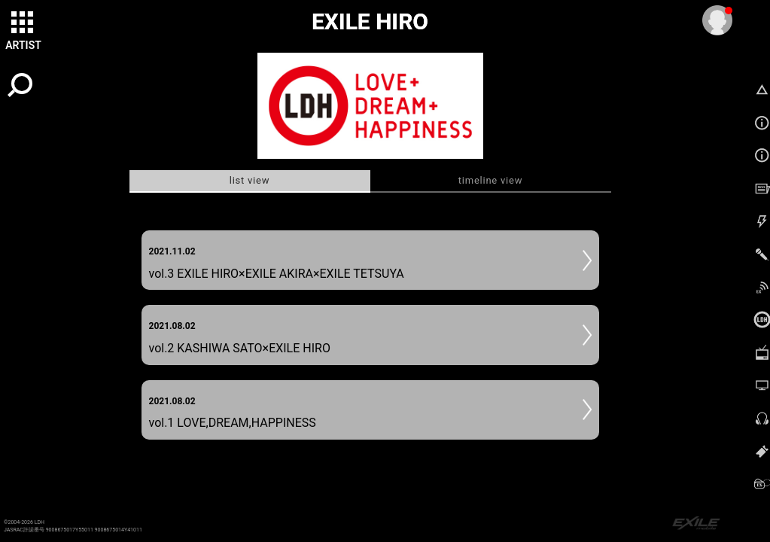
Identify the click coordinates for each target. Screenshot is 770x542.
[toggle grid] (23, 23)
